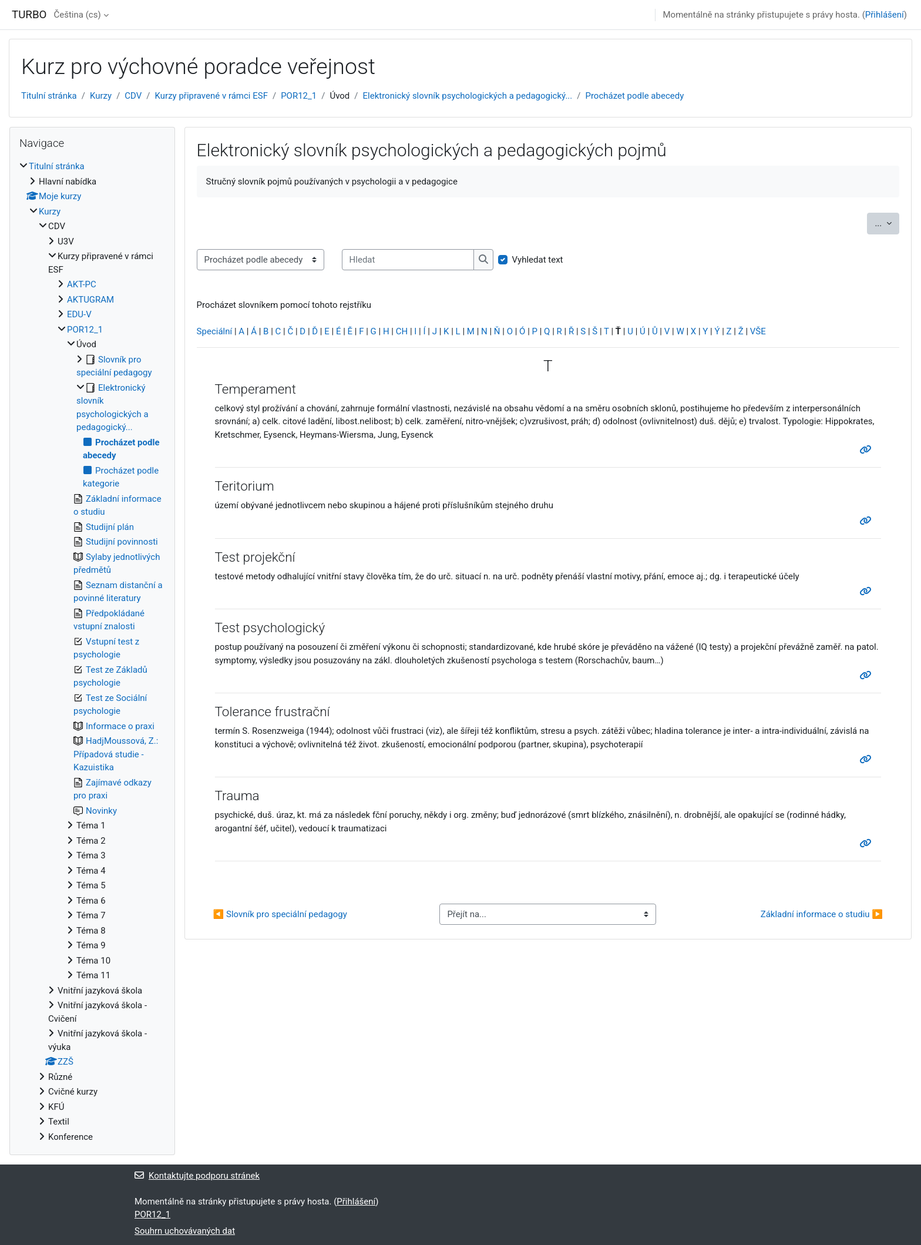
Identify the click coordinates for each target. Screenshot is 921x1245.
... (887, 222)
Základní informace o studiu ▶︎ (822, 914)
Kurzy (101, 95)
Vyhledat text (537, 259)
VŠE (758, 331)
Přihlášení (884, 14)
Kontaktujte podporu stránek (197, 1175)
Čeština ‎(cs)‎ (76, 14)
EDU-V (79, 314)
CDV (133, 95)
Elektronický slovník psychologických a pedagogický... (468, 95)
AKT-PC (81, 284)
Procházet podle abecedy (634, 95)
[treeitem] (92, 651)
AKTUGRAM (90, 299)
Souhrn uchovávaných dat (185, 1231)
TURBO (29, 14)
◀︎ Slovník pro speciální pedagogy (280, 914)
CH (402, 331)
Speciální (215, 331)
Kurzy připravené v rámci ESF (211, 95)
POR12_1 (299, 95)
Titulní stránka (49, 95)
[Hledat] (408, 260)
